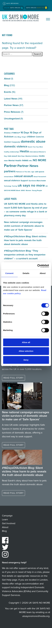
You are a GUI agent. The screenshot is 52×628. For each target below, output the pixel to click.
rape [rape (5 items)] (32, 172)
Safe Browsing (11, 3)
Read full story (13, 377)
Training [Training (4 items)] (14, 186)
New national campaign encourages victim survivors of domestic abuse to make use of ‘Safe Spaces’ (24, 226)
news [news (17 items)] (25, 160)
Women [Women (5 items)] (28, 190)
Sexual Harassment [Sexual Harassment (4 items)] (40, 176)
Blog (6, 85)
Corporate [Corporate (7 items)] (15, 142)
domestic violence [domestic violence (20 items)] (15, 146)
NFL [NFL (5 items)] (30, 160)
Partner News (11, 105)
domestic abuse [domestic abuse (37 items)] (33, 141)
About (7, 78)
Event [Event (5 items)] (30, 147)
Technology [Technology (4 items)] (7, 186)
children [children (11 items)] (31, 136)
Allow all (26, 342)
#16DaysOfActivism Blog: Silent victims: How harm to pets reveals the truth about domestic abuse (25, 240)
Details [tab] (26, 273)
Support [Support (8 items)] (24, 180)
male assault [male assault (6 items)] (12, 156)
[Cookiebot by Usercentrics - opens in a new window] (37, 266)
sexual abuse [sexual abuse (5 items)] (9, 176)
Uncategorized (12, 118)
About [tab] (43, 273)
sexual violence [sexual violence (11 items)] (12, 180)
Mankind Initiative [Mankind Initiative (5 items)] (31, 156)
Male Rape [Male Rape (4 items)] (21, 156)
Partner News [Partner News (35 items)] (27, 165)
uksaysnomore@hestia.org (35, 616)
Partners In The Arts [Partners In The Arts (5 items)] (23, 172)
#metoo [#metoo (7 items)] (7, 132)
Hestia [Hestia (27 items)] (24, 151)
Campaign (7, 515)
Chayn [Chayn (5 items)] (24, 137)
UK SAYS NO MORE (20, 18)
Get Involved (8, 523)
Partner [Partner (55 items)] (10, 166)
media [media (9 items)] (42, 155)
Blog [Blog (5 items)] (19, 137)
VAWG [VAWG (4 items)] (23, 190)
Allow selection (26, 351)
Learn (5, 519)
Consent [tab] (9, 273)
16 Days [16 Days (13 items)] (25, 132)
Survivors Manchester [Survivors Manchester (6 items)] (37, 180)
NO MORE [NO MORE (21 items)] (39, 160)
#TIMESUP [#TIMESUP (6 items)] (15, 133)
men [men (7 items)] (6, 160)
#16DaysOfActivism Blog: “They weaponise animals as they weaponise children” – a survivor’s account (24, 254)
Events (7, 92)
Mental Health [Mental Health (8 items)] (14, 160)
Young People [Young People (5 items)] (37, 190)
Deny (26, 360)
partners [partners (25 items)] (10, 171)
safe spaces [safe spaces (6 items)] (39, 171)
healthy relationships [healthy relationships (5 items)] (11, 152)
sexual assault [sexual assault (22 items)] (23, 176)
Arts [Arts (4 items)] (15, 137)
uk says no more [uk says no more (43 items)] (31, 185)
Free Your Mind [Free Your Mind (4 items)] (38, 147)
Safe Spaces (13, 8)
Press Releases (12, 112)
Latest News (11, 98)
